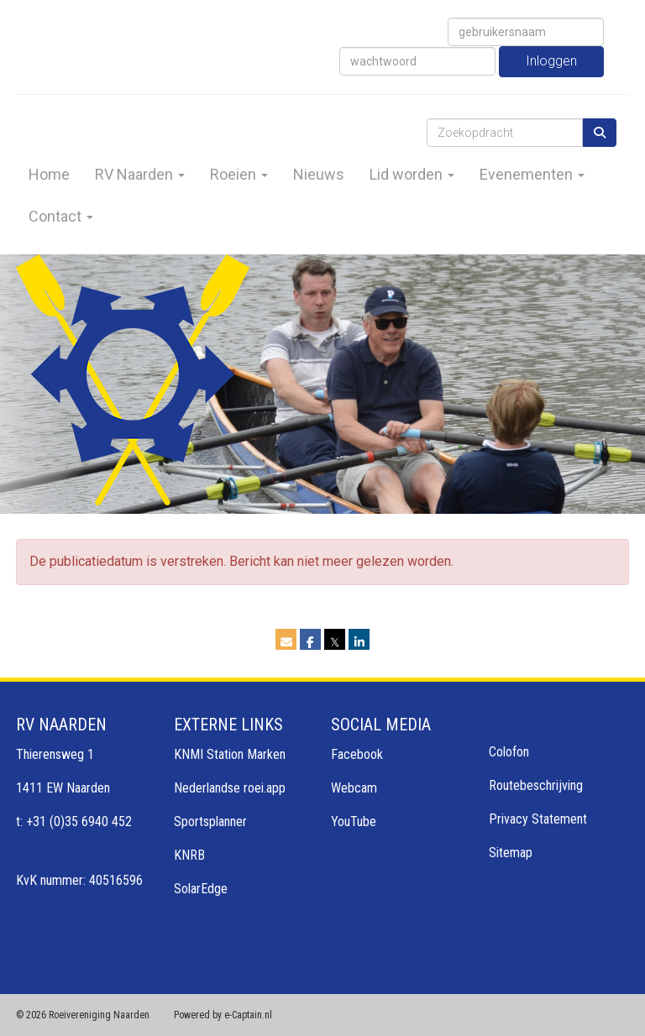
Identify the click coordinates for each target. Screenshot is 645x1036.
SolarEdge (201, 889)
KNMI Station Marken (230, 754)
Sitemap (510, 853)
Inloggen (551, 61)
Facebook (357, 754)
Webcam (354, 788)
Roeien (239, 174)
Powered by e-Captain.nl (223, 1015)
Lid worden (412, 174)
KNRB (189, 855)
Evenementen (532, 174)
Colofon (509, 752)
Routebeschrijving (536, 785)
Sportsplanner (210, 821)
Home (49, 174)
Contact (61, 216)
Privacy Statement (538, 819)
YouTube (353, 821)
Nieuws (318, 174)
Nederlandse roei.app (230, 788)
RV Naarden (140, 174)
